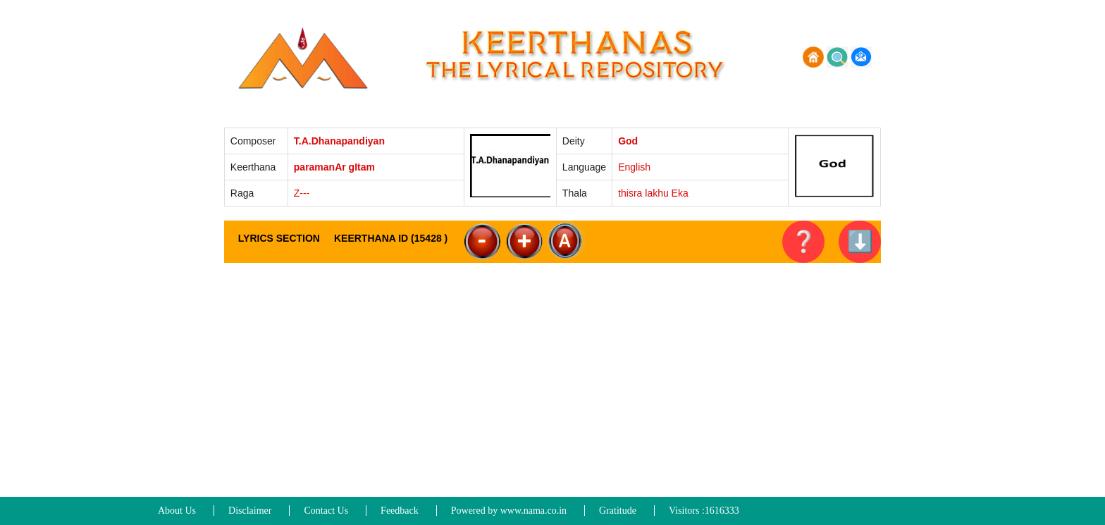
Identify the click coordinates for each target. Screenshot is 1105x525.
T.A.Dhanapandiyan (339, 141)
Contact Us (326, 510)
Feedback (400, 510)
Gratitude (617, 510)
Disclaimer (249, 510)
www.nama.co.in (533, 510)
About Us (177, 510)
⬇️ (860, 241)
